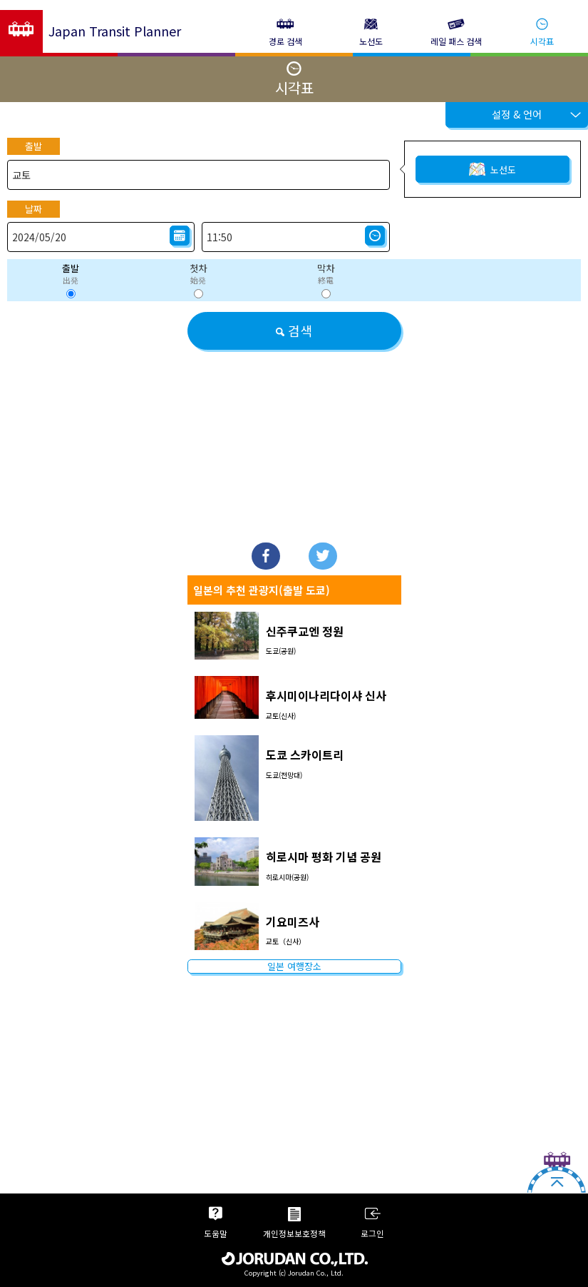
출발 (33, 146)
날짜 (33, 209)
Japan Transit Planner (114, 30)
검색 (294, 330)
